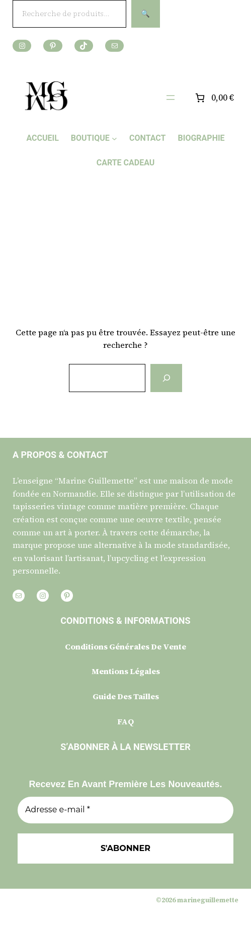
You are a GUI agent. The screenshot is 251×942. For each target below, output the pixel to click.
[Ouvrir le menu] (170, 97)
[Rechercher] (166, 378)
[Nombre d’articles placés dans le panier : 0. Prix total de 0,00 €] (213, 97)
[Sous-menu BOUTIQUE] (114, 138)
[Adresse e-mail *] (125, 810)
